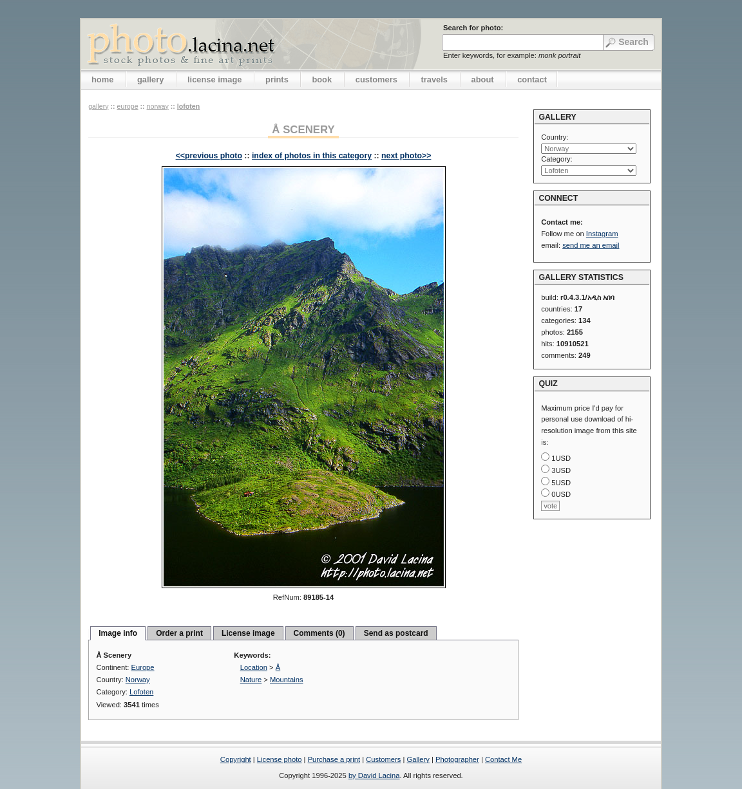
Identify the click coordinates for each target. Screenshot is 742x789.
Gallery (417, 759)
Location (253, 667)
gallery (150, 79)
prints (277, 79)
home (102, 79)
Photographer (457, 759)
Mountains (286, 679)
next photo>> (406, 155)
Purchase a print (334, 759)
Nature (251, 679)
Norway (158, 106)
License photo (279, 759)
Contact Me (503, 759)
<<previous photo (209, 155)
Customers (383, 759)
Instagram (602, 233)
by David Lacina (374, 775)
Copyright (235, 759)
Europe (127, 106)
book (322, 79)
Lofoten (188, 106)
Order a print (179, 633)
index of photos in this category (312, 155)
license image (214, 79)
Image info (118, 633)
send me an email (590, 245)
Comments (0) (319, 633)
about (482, 79)
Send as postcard (396, 633)
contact (532, 79)
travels (434, 79)
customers (376, 79)
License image (248, 633)
